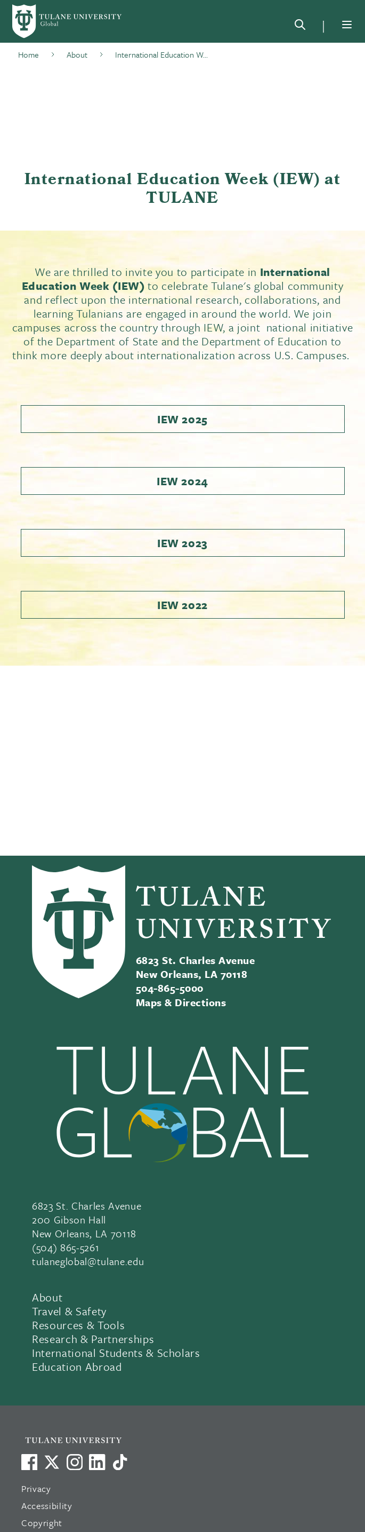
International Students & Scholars (116, 1353)
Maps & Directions (181, 1002)
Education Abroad (77, 1367)
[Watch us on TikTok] (120, 1462)
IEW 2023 (182, 543)
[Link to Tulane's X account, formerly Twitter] (52, 1462)
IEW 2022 (182, 605)
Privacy (36, 1488)
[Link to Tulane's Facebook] (75, 1462)
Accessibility (46, 1505)
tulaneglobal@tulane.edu (88, 1261)
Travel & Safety (69, 1311)
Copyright (41, 1522)
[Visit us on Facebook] (29, 1462)
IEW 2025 (182, 419)
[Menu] (346, 24)
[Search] (300, 26)
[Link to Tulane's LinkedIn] (97, 1462)
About (47, 1297)
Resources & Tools (78, 1325)
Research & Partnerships (93, 1339)
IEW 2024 (182, 481)
